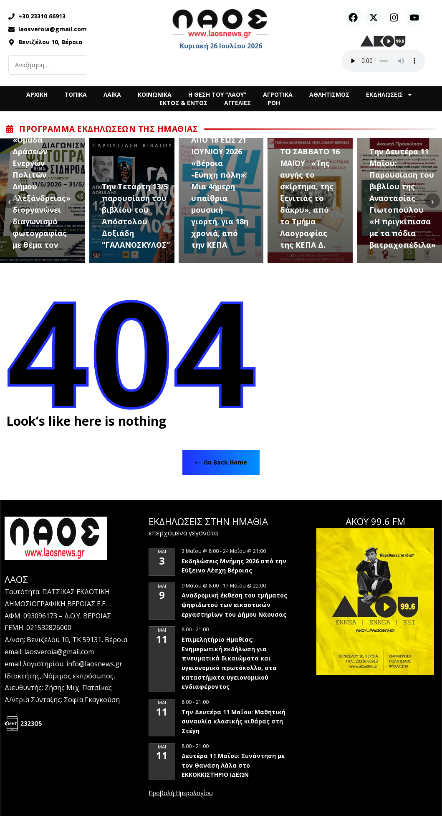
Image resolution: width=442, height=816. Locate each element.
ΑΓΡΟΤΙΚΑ (278, 94)
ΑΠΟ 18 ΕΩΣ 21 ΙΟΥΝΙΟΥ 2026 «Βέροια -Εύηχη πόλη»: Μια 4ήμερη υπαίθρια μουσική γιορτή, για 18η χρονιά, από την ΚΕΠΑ (219, 192)
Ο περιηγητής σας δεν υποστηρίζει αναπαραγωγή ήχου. (383, 61)
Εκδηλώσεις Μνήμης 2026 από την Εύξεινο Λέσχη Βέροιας (234, 566)
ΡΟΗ (274, 103)
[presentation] (9, 200)
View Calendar (181, 793)
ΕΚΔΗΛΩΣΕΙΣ (389, 94)
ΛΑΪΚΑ (112, 94)
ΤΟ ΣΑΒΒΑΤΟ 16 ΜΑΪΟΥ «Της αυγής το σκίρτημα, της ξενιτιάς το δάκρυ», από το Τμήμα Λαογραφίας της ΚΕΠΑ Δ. (310, 198)
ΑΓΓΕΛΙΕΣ (237, 103)
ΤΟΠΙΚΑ (75, 94)
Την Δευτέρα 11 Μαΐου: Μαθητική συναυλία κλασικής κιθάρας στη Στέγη (233, 721)
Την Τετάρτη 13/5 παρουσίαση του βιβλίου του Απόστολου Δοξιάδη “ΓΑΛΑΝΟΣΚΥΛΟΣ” (136, 215)
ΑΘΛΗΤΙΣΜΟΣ (329, 94)
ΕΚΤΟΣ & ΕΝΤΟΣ (183, 103)
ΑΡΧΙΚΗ (37, 94)
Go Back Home (221, 462)
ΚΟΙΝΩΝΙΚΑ (155, 94)
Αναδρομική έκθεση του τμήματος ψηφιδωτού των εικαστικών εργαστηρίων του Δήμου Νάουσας (234, 604)
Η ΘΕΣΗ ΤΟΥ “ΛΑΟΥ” (217, 94)
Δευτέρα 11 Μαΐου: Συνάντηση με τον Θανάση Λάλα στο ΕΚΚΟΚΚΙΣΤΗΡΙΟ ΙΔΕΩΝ (233, 765)
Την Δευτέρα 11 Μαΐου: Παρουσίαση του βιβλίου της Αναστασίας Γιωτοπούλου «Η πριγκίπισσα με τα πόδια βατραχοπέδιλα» (402, 198)
